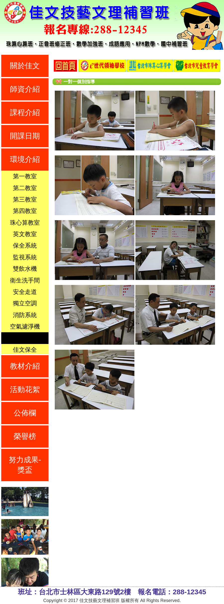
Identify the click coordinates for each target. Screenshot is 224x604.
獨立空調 (25, 303)
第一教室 (25, 176)
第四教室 (25, 210)
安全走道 (25, 291)
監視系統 (25, 257)
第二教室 (25, 188)
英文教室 (25, 234)
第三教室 (25, 199)
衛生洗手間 (25, 280)
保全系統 (25, 245)
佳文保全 (25, 349)
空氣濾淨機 (25, 326)
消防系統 (25, 315)
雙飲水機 (25, 268)
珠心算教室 (25, 222)
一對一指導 (25, 338)
